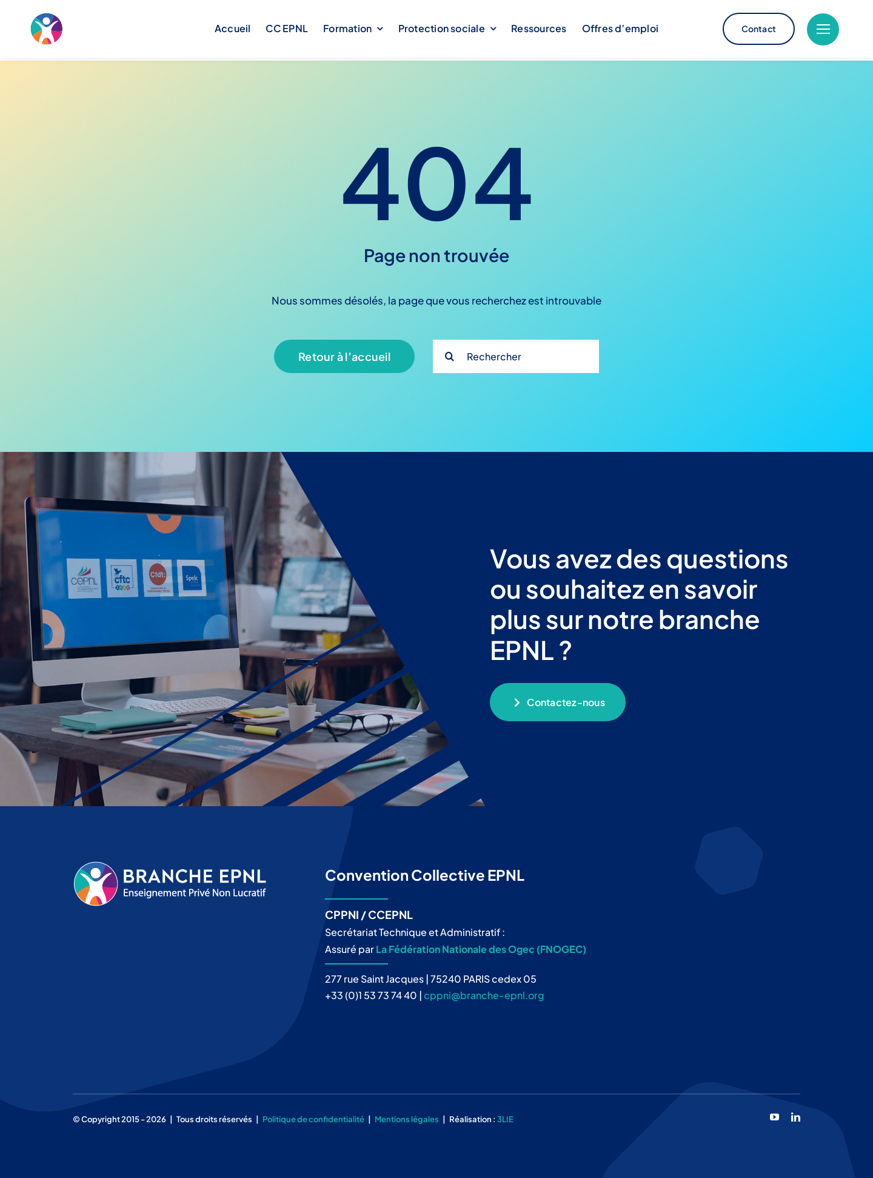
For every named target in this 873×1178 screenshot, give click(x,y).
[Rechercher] (516, 353)
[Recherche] (449, 353)
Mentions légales (407, 1116)
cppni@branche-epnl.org (484, 992)
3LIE (505, 1116)
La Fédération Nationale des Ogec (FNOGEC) (481, 946)
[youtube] (774, 1114)
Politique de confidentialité (313, 1116)
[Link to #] (823, 29)
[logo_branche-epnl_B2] (101, 29)
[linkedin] (795, 1114)
